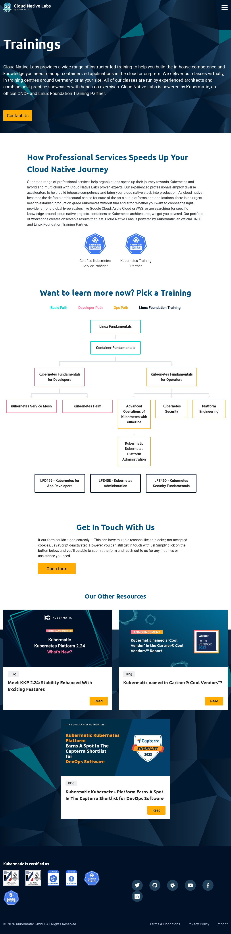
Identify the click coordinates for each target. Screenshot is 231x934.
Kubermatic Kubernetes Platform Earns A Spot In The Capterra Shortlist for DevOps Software (114, 795)
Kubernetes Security (171, 409)
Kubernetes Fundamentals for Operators (172, 377)
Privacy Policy (198, 924)
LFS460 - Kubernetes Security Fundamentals (171, 483)
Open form (56, 568)
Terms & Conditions (165, 924)
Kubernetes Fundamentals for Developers (59, 377)
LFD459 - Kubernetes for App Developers (59, 483)
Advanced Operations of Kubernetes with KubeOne (134, 414)
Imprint (222, 924)
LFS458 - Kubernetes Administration (115, 483)
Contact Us (18, 115)
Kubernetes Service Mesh (31, 406)
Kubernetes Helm (87, 406)
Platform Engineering (208, 409)
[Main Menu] (224, 7)
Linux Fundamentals (115, 326)
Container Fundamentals (115, 348)
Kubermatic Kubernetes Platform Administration (134, 451)
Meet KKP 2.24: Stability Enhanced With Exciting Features (50, 686)
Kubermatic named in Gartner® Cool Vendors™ (172, 682)
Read (99, 701)
